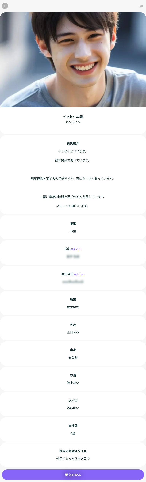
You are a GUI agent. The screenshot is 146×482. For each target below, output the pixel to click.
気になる (73, 475)
